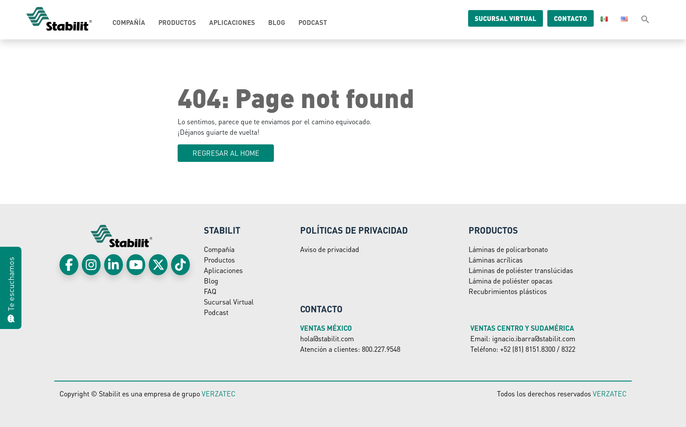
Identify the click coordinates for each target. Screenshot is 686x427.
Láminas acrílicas (496, 259)
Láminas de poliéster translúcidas (521, 270)
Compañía (128, 22)
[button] (645, 19)
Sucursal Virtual (229, 301)
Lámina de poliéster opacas (511, 280)
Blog (276, 22)
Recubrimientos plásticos (508, 291)
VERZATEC (218, 393)
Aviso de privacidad (329, 249)
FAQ (210, 291)
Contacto (563, 18)
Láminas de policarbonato (508, 249)
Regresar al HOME (225, 153)
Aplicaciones (232, 22)
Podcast (312, 22)
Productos (177, 22)
